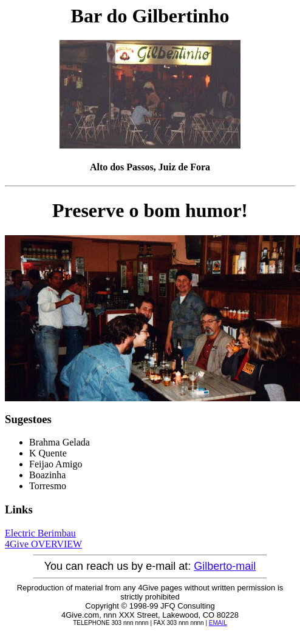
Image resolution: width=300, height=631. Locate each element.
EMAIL (218, 622)
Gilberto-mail (225, 566)
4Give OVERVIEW (43, 544)
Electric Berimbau (40, 533)
